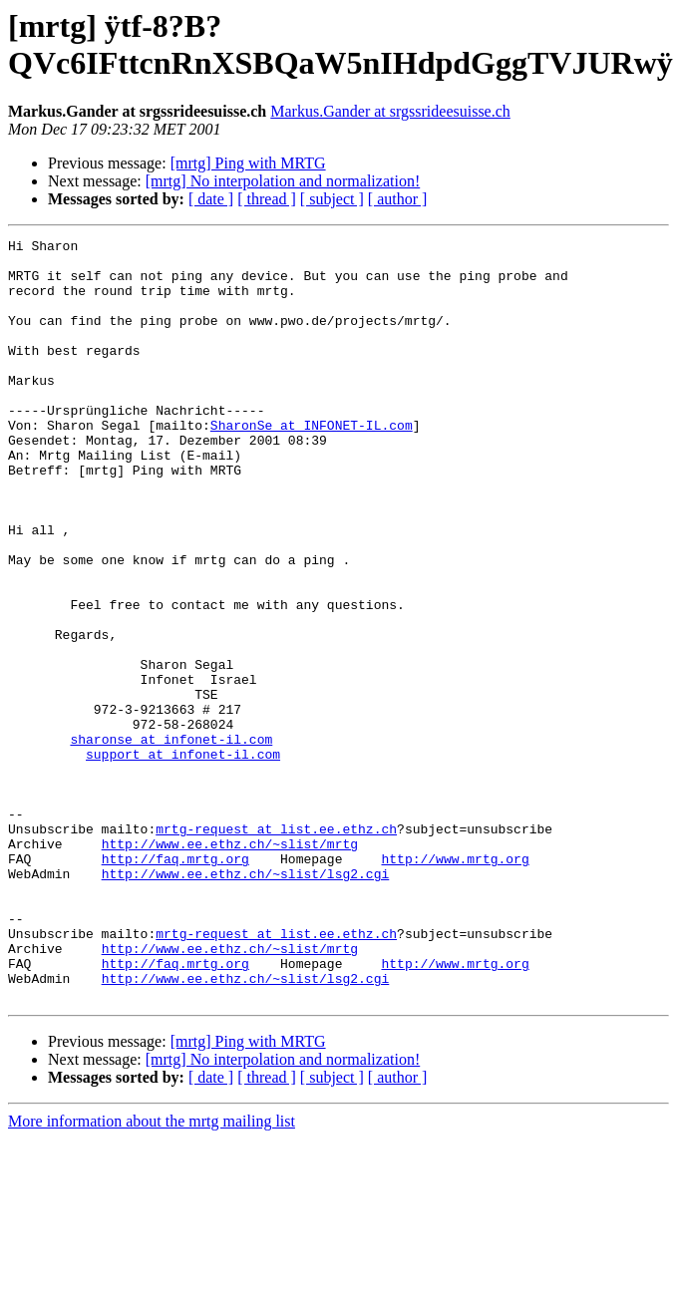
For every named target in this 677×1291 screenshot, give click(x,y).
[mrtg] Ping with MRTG (248, 163)
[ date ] (210, 198)
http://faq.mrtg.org (175, 984)
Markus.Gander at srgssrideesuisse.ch (390, 111)
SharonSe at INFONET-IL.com (311, 464)
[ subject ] (332, 198)
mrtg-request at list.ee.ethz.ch (276, 948)
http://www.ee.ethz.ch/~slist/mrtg (230, 966)
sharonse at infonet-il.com (171, 840)
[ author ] (398, 198)
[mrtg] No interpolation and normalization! (283, 180)
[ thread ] (266, 198)
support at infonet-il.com (183, 858)
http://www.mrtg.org (454, 984)
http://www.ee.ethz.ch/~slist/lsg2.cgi (246, 1002)
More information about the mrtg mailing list (151, 1273)
